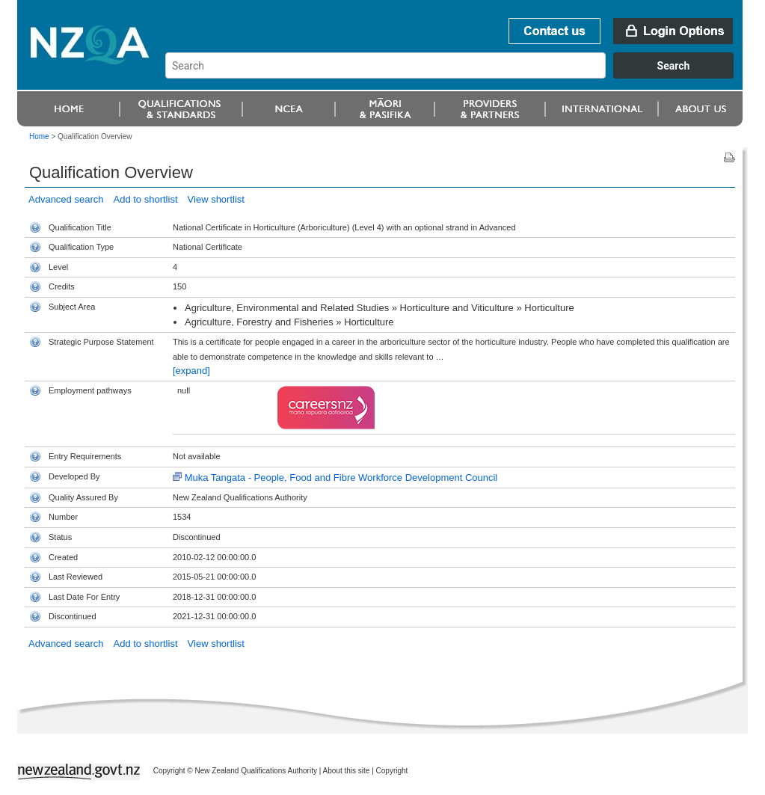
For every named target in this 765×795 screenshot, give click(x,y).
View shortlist (216, 199)
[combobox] (456, 75)
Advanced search (65, 199)
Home (39, 136)
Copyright (392, 771)
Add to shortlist (146, 199)
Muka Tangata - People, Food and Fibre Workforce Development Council (341, 477)
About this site (346, 771)
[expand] (191, 370)
